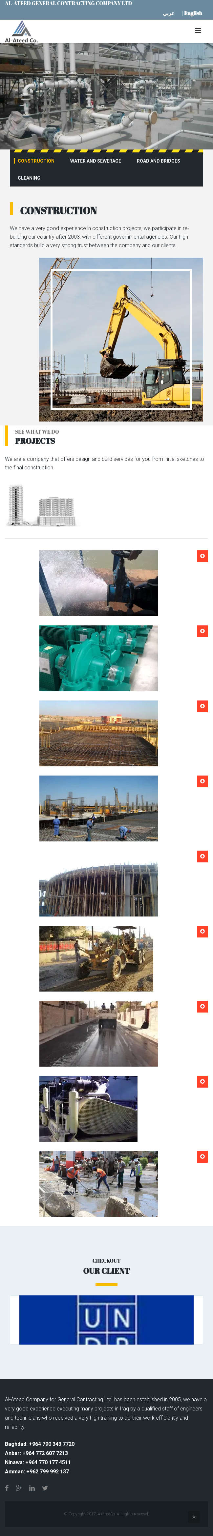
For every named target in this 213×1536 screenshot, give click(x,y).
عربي (169, 13)
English (193, 13)
